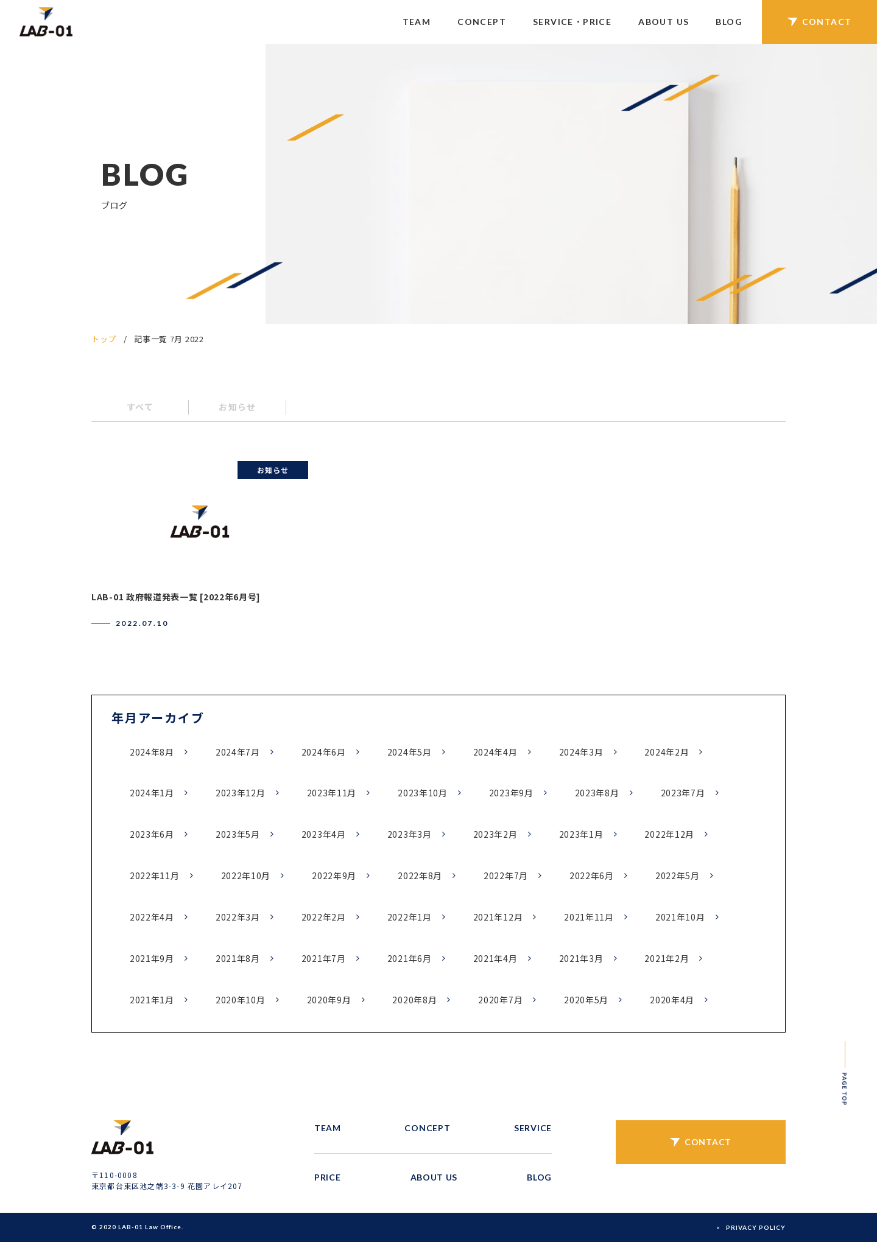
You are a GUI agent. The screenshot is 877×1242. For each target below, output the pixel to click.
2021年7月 (323, 958)
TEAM (417, 21)
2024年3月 (581, 752)
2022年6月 (591, 875)
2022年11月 (155, 875)
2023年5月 (238, 834)
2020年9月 (329, 1000)
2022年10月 (246, 875)
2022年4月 (152, 917)
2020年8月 (414, 1000)
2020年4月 (672, 1000)
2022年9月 (334, 875)
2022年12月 (669, 834)
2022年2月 (323, 917)
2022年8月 (420, 875)
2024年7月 (238, 752)
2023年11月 (332, 793)
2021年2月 (666, 958)
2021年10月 (680, 917)
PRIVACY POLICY (756, 1227)
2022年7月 (506, 875)
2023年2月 (495, 834)
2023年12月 (241, 793)
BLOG (729, 21)
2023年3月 (409, 834)
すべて (140, 407)
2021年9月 (152, 958)
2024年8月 (152, 752)
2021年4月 (495, 958)
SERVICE (533, 1128)
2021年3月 (581, 958)
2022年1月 (409, 917)
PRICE (327, 1177)
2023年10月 (423, 793)
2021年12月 (498, 917)
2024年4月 (495, 752)
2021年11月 (589, 917)
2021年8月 (238, 958)
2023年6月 (152, 834)
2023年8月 (597, 793)
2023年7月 (683, 793)
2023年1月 (581, 834)
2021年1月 (152, 1000)
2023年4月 (323, 834)
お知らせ (237, 407)
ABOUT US (663, 21)
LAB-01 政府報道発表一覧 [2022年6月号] (176, 597)
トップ (103, 339)
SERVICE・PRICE (572, 21)
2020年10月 (241, 1000)
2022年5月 (677, 875)
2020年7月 (500, 1000)
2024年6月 (323, 752)
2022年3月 (238, 917)
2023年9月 (511, 793)
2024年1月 (152, 793)
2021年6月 (409, 958)
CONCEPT (481, 21)
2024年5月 (409, 752)
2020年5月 (586, 1000)
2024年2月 (666, 752)
